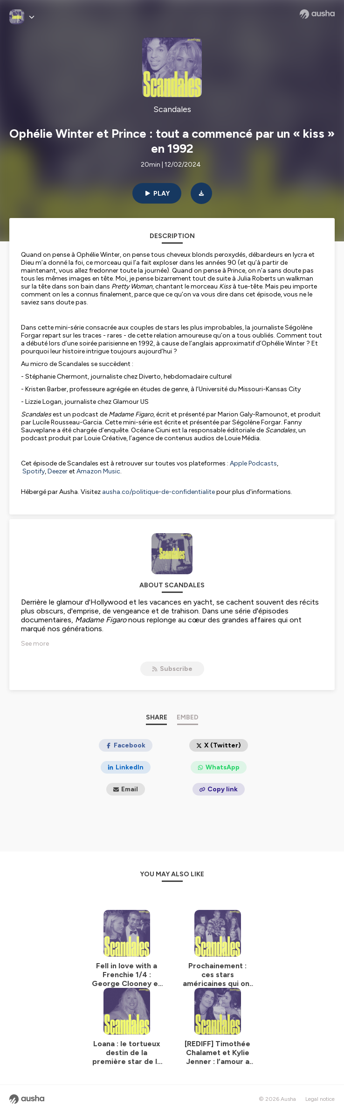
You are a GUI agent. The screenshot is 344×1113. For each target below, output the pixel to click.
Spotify (33, 471)
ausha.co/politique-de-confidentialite (158, 492)
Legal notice (320, 1099)
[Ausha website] (317, 14)
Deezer (58, 471)
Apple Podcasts (253, 463)
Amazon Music (98, 471)
